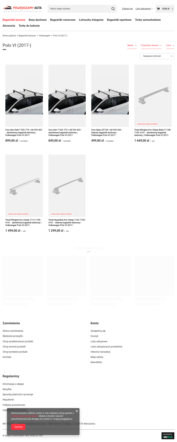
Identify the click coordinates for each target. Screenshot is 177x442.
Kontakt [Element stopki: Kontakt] (7, 357)
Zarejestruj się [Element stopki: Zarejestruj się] (98, 330)
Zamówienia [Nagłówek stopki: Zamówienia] (11, 323)
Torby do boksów (29, 25)
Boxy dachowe (38, 19)
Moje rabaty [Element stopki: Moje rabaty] (97, 357)
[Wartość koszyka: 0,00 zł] (164, 9)
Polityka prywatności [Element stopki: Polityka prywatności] (14, 405)
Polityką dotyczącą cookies (24, 416)
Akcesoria (9, 25)
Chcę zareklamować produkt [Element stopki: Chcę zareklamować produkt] (18, 341)
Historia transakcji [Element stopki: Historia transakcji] (100, 351)
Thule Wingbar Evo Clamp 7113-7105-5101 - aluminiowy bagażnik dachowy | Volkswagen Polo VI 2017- (23, 222)
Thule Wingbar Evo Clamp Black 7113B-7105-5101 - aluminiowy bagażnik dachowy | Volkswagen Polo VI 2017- (152, 132)
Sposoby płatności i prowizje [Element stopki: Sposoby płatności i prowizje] (18, 394)
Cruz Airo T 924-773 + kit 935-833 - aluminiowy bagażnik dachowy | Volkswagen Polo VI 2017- (65, 132)
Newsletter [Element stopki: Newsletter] (96, 362)
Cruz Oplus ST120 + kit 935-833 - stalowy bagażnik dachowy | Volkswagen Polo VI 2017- (107, 132)
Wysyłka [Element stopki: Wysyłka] (7, 389)
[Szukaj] (113, 9)
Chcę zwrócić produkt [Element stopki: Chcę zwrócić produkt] (14, 346)
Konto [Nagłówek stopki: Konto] (95, 323)
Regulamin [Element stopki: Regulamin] (8, 399)
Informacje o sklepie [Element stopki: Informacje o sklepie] (13, 384)
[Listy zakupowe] (144, 8)
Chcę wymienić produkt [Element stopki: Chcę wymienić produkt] (15, 351)
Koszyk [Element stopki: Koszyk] (94, 336)
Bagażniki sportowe (119, 19)
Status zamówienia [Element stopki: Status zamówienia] (13, 330)
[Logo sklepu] (23, 9)
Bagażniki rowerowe (63, 19)
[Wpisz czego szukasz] (82, 9)
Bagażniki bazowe (14, 19)
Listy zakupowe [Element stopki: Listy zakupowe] (99, 341)
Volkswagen (44, 35)
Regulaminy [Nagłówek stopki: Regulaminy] (11, 376)
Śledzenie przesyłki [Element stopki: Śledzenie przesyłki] (13, 336)
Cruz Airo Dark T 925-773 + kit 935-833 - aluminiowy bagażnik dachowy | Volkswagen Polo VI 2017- (23, 132)
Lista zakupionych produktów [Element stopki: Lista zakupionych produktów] (106, 346)
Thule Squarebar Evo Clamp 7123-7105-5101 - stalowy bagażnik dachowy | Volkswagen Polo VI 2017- (67, 222)
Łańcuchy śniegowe (91, 19)
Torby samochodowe (148, 19)
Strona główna (9, 35)
